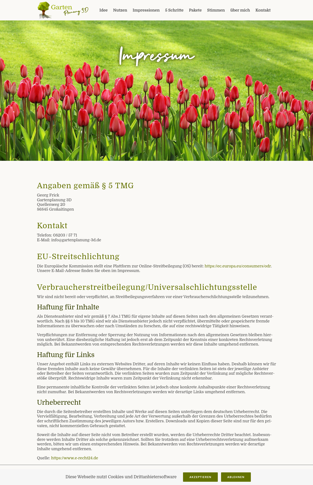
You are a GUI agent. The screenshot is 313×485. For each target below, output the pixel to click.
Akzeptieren (200, 477)
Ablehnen (236, 477)
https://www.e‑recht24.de (74, 458)
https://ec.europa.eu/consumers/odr (238, 266)
